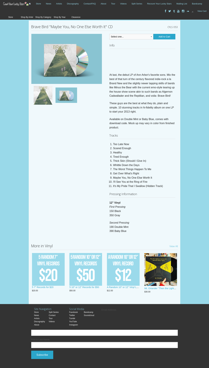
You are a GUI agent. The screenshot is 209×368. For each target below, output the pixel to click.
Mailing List (182, 3)
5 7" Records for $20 (43, 288)
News (48, 3)
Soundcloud (89, 315)
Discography (73, 3)
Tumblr (72, 318)
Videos (123, 3)
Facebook (73, 312)
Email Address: (109, 310)
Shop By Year (60, 17)
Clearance (76, 17)
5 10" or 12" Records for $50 (84, 288)
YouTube (73, 321)
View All (173, 246)
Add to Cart (164, 36)
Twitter (72, 315)
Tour (113, 3)
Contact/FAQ (90, 3)
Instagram (73, 325)
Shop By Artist (27, 17)
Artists (59, 3)
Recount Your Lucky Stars (159, 3)
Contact (52, 315)
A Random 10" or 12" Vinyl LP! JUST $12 (128, 288)
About (103, 3)
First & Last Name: (40, 339)
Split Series (136, 3)
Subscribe (42, 354)
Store (38, 3)
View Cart (202, 11)
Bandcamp (197, 3)
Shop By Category (43, 17)
